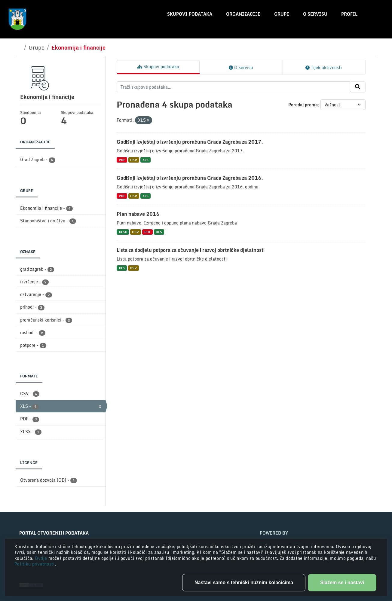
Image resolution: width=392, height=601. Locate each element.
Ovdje (41, 558)
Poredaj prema (303, 104)
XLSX (123, 231)
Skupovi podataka (189, 14)
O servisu (315, 14)
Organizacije (243, 14)
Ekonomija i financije (78, 47)
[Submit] (358, 86)
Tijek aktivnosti (323, 67)
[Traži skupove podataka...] (233, 86)
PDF (122, 159)
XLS (145, 159)
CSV (133, 159)
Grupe (281, 14)
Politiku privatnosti (34, 563)
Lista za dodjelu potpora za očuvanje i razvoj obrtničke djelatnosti (191, 250)
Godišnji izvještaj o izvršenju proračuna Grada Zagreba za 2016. (190, 178)
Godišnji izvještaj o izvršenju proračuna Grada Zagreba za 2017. (190, 142)
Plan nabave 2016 (138, 214)
